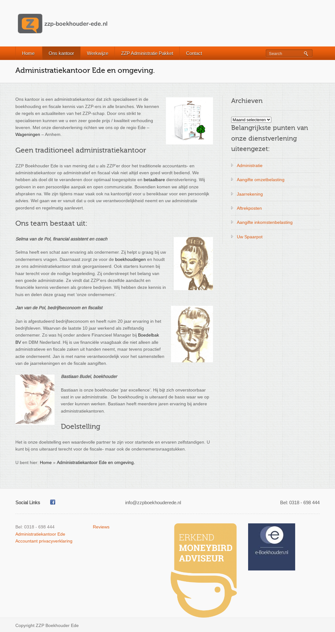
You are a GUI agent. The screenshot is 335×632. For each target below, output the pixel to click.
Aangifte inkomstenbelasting (265, 222)
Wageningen (27, 134)
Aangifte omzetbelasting (260, 179)
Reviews (101, 526)
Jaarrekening (250, 194)
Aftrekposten (249, 208)
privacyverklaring (55, 540)
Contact (194, 53)
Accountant (26, 540)
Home (28, 53)
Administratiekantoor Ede (40, 534)
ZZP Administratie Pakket (147, 53)
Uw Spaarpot (250, 236)
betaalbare (154, 179)
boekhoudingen (130, 259)
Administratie (250, 165)
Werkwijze (97, 53)
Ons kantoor (61, 53)
